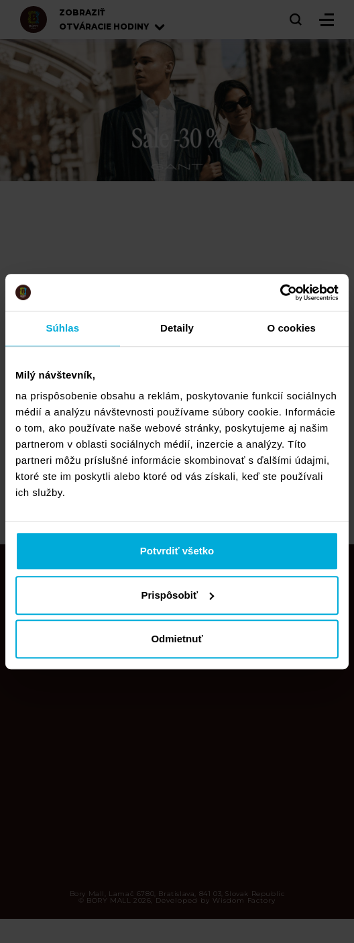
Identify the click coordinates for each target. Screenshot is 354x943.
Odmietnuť (176, 638)
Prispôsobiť (177, 595)
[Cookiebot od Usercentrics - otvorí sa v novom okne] (280, 292)
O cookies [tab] (291, 328)
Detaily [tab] (177, 328)
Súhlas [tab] (62, 328)
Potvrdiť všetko (177, 550)
